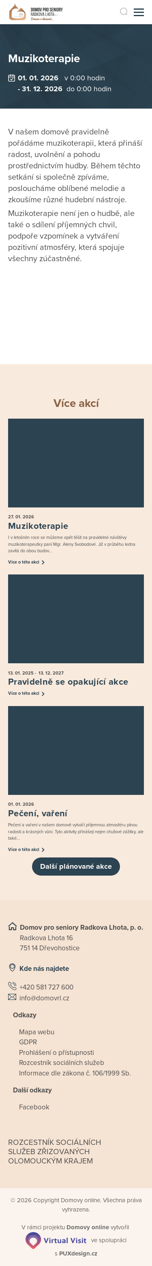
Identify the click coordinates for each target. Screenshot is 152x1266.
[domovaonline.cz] (87, 1227)
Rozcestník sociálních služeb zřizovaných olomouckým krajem (54, 1151)
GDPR (28, 1042)
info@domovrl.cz (44, 998)
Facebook (34, 1107)
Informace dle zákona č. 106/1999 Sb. (75, 1073)
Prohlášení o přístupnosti (56, 1052)
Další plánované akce (76, 866)
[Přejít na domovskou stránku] (36, 12)
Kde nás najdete (44, 968)
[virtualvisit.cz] (56, 1239)
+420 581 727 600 (46, 987)
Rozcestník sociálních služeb (61, 1062)
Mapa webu (36, 1032)
